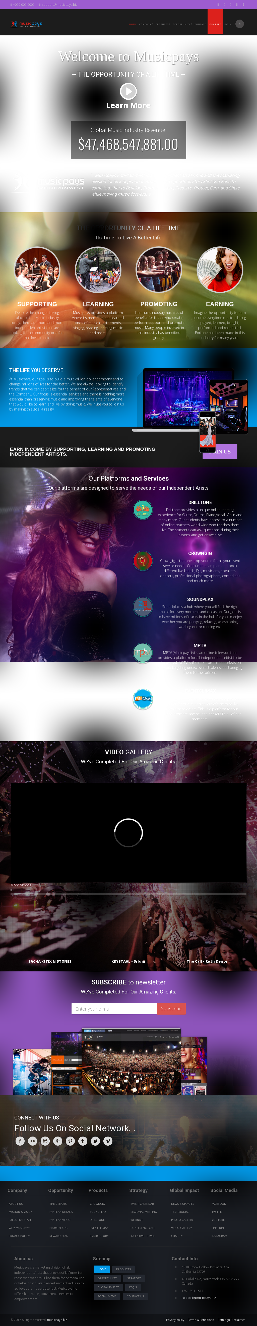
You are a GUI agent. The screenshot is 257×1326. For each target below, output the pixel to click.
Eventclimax (99, 1227)
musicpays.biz (57, 1320)
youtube (218, 1219)
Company (146, 24)
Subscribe (171, 1009)
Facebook (219, 1203)
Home (133, 24)
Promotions (58, 1227)
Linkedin (218, 1227)
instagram (219, 1235)
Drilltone (97, 1219)
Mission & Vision (21, 1211)
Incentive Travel (143, 1235)
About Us (16, 1203)
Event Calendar (142, 1203)
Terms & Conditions (201, 1320)
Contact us (135, 1296)
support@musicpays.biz (58, 4)
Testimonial (180, 1211)
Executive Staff (20, 1219)
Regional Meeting (144, 1211)
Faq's (133, 1287)
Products (123, 1269)
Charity (177, 1235)
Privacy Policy (19, 1235)
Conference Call (143, 1227)
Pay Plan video (60, 1219)
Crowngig (97, 1203)
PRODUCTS (163, 24)
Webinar (137, 1219)
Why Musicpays (19, 1227)
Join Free (215, 24)
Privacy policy (175, 1320)
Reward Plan (58, 1235)
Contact (200, 24)
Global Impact (108, 1287)
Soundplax (98, 1211)
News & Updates (182, 1203)
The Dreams (58, 1203)
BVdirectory (99, 1235)
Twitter (217, 1211)
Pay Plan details (61, 1211)
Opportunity (182, 24)
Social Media (107, 1296)
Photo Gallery (182, 1219)
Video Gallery (181, 1227)
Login (227, 24)
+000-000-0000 (22, 4)
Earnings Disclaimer (231, 1320)
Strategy (134, 1278)
